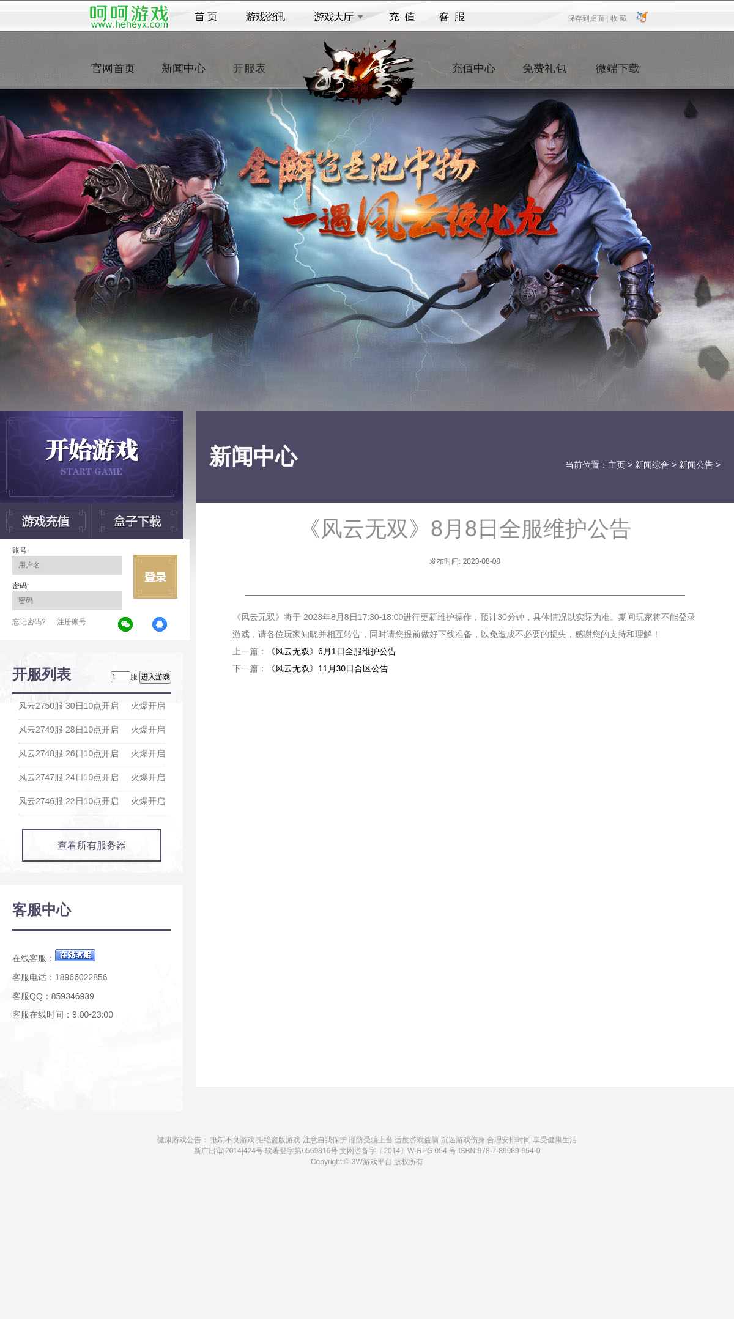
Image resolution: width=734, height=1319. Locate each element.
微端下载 (618, 74)
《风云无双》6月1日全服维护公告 (331, 651)
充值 (401, 17)
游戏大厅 (335, 17)
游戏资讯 (265, 17)
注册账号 (71, 622)
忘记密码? (29, 622)
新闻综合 (652, 465)
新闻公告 (696, 465)
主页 (616, 465)
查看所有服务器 (91, 845)
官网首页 (113, 74)
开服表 (249, 74)
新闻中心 (183, 74)
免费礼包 (544, 74)
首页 (206, 17)
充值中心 (473, 74)
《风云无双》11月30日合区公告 (327, 668)
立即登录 (155, 577)
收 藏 (618, 17)
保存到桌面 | (588, 17)
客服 (452, 17)
